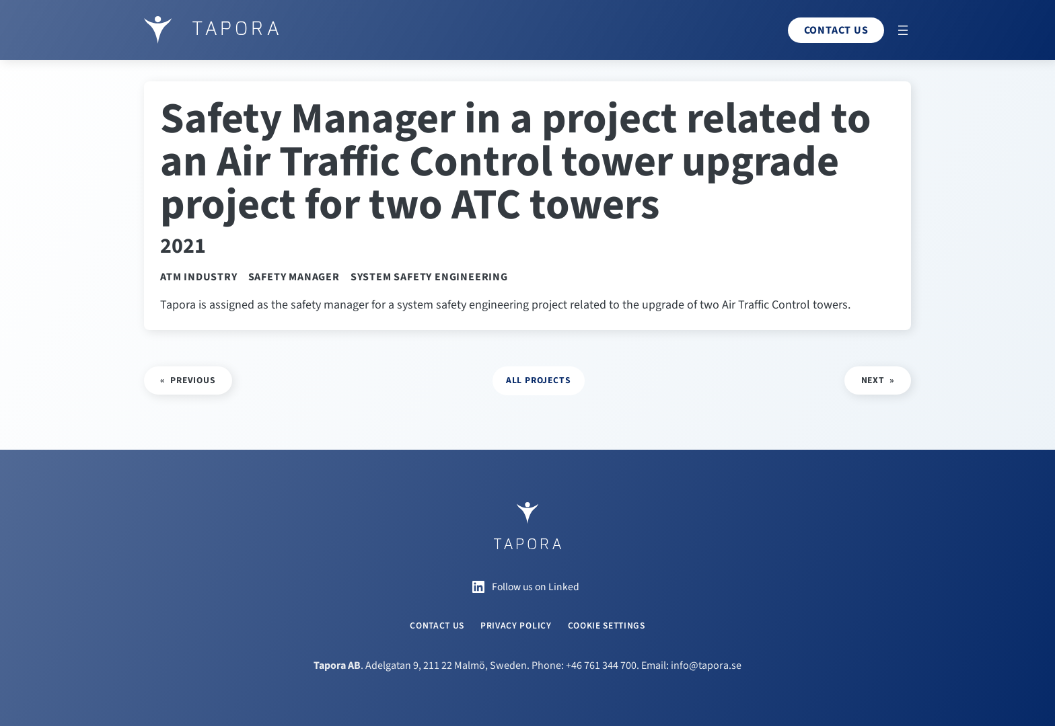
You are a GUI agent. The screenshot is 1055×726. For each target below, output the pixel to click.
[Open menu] (903, 30)
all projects (538, 380)
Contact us (836, 30)
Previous (192, 380)
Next (873, 380)
